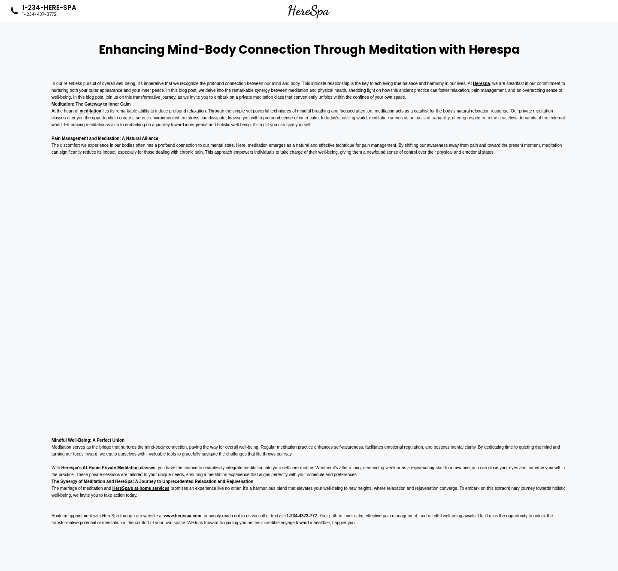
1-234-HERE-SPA (49, 10)
